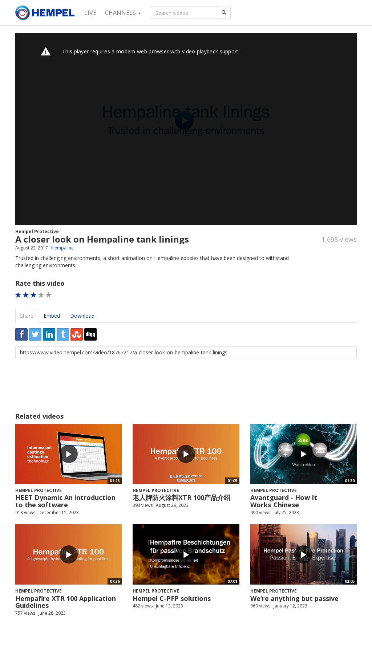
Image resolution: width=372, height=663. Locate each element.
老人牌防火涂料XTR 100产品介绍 (181, 497)
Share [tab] (26, 315)
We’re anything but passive (294, 598)
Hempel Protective (37, 231)
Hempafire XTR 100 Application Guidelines (65, 602)
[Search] (224, 13)
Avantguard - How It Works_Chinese (283, 501)
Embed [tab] (52, 315)
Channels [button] (123, 13)
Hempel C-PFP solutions (172, 598)
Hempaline (62, 248)
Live (90, 13)
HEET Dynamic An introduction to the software (65, 501)
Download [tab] (82, 315)
